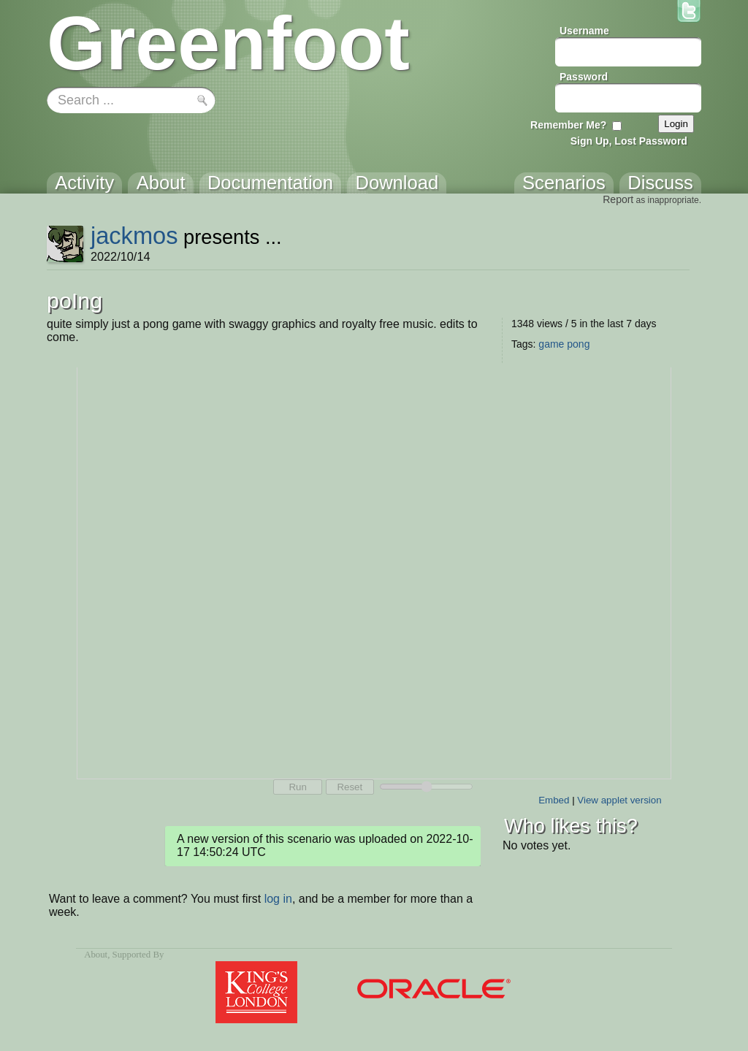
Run (297, 786)
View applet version (619, 800)
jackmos (134, 235)
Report (618, 199)
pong (578, 344)
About (95, 954)
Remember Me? (568, 125)
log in (278, 899)
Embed (553, 800)
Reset (349, 786)
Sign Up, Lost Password (628, 141)
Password (584, 77)
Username (584, 31)
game (551, 344)
